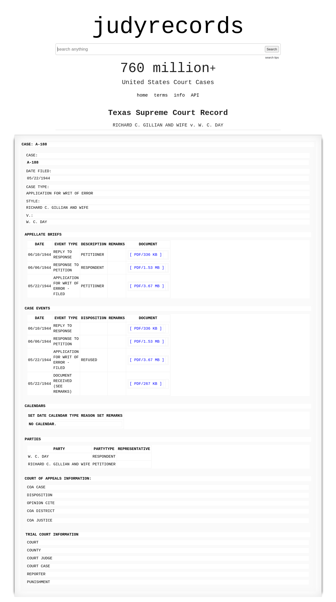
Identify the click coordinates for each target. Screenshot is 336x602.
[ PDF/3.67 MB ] (147, 286)
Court (33, 542)
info (179, 95)
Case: (32, 155)
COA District (41, 511)
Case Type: (37, 187)
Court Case (38, 566)
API (195, 95)
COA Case (36, 487)
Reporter (36, 574)
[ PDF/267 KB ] (146, 384)
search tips (272, 57)
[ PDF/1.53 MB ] (147, 268)
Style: (33, 201)
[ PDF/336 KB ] (146, 255)
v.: (29, 216)
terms (161, 95)
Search (272, 49)
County (34, 550)
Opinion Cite (41, 503)
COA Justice (39, 520)
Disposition (39, 495)
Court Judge (39, 558)
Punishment (38, 582)
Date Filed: (39, 171)
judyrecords (168, 26)
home (142, 95)
